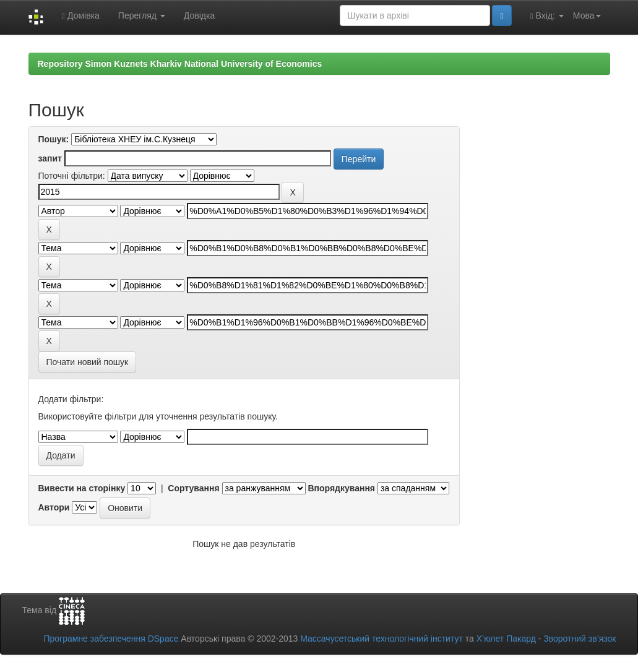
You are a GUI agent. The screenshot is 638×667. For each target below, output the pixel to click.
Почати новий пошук (87, 362)
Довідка (199, 15)
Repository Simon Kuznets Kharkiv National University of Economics (180, 64)
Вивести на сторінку (82, 488)
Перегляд (141, 15)
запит (50, 158)
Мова (587, 15)
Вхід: (547, 16)
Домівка (81, 16)
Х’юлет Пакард (506, 638)
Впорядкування (341, 488)
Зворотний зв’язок (579, 638)
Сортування (193, 488)
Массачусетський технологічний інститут (381, 638)
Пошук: (53, 139)
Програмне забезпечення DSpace (110, 638)
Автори (54, 507)
